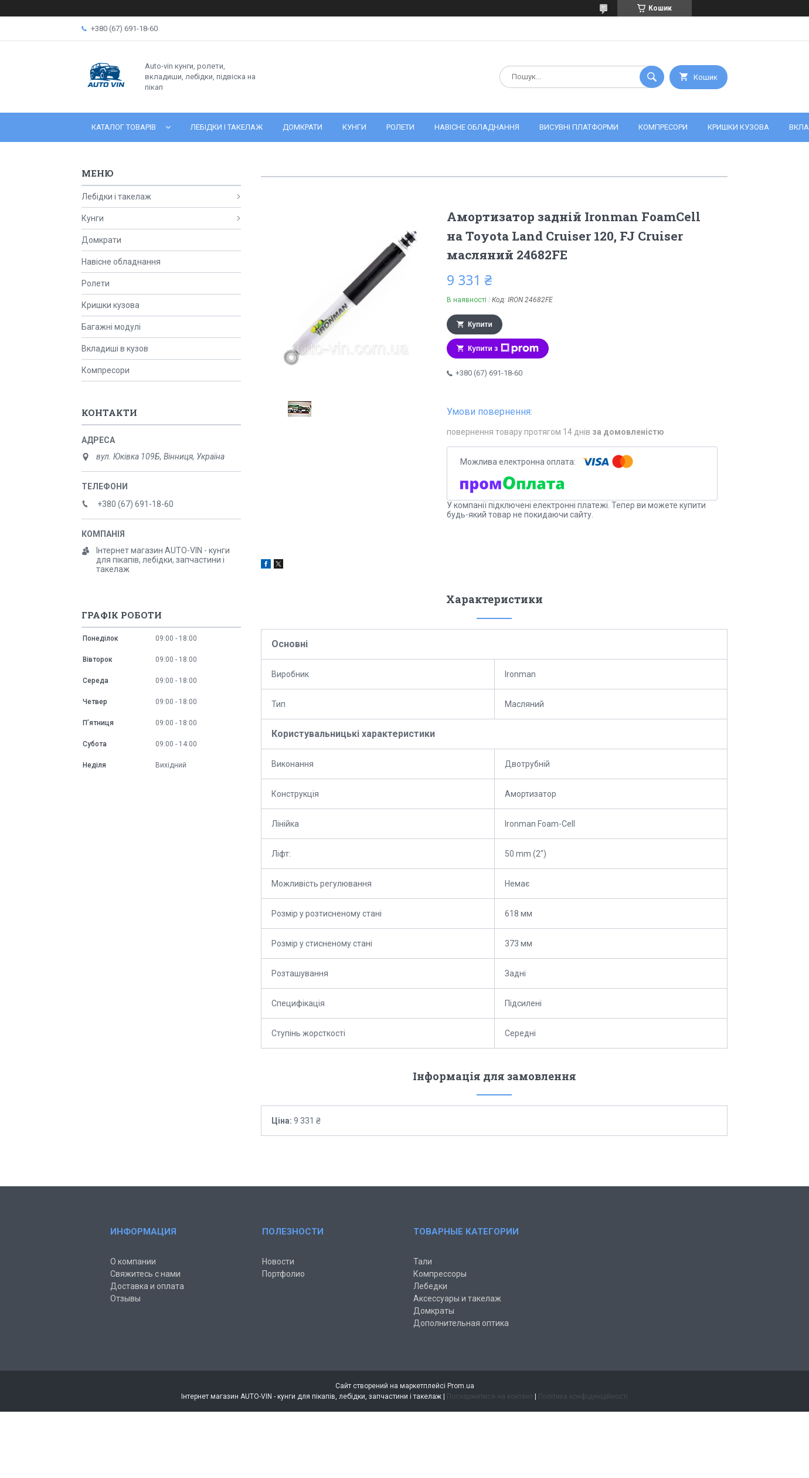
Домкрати (302, 127)
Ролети (400, 127)
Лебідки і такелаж (227, 127)
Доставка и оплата (147, 1286)
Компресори (663, 127)
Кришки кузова (738, 127)
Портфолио (283, 1274)
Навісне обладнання (476, 127)
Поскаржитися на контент (490, 1396)
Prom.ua (460, 1386)
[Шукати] (652, 77)
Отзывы (125, 1298)
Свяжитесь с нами (145, 1274)
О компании (133, 1261)
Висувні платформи (578, 127)
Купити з (503, 348)
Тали (422, 1261)
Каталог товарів (123, 127)
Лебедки (430, 1286)
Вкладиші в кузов (114, 348)
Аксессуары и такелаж (457, 1298)
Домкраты (433, 1310)
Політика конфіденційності (583, 1396)
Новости (278, 1261)
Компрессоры (440, 1274)
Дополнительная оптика (461, 1323)
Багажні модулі (111, 327)
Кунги (354, 127)
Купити (480, 324)
